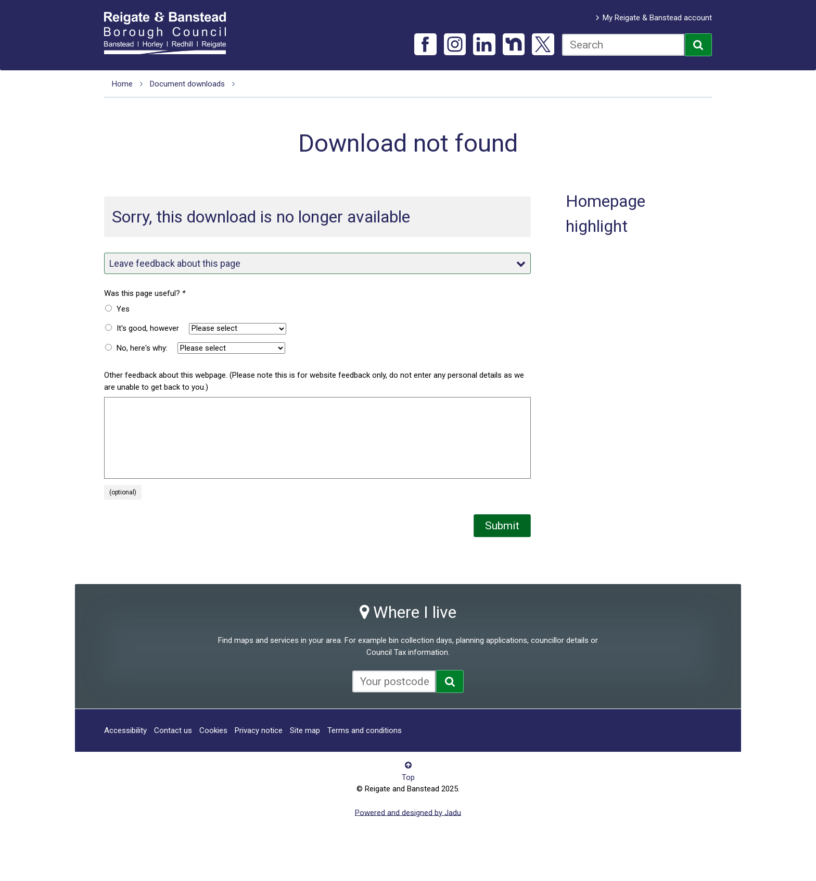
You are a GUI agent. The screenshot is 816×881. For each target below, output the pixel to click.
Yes (123, 309)
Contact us (173, 730)
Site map (305, 730)
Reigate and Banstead (170, 33)
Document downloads (187, 84)
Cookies (213, 730)
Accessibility (125, 730)
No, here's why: (142, 348)
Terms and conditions (364, 730)
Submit (502, 525)
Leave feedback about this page (317, 263)
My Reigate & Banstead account (657, 17)
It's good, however (148, 328)
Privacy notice (259, 730)
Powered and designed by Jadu (408, 812)
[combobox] (623, 45)
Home (122, 84)
